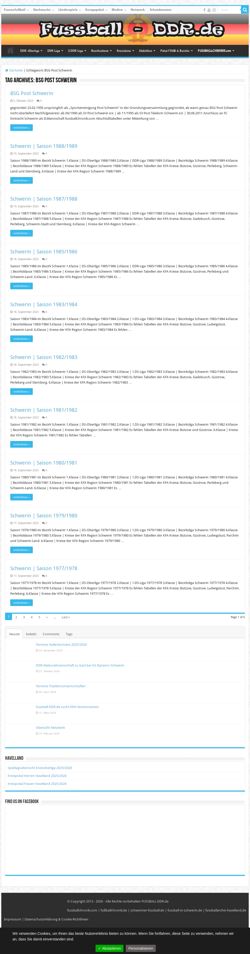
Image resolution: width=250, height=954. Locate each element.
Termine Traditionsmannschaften (61, 686)
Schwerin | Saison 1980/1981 (43, 463)
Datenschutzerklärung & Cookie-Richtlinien (56, 919)
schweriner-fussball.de (147, 910)
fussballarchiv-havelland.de (225, 910)
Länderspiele (68, 10)
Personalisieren (140, 948)
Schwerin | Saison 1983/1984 (43, 304)
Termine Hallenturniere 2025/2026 (61, 645)
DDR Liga (53, 51)
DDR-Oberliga (29, 51)
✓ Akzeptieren (109, 948)
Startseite (10, 50)
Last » (66, 617)
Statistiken (145, 51)
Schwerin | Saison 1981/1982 (43, 410)
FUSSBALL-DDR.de (155, 901)
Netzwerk (138, 10)
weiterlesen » (21, 127)
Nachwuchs (42, 10)
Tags (69, 634)
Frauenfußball (15, 10)
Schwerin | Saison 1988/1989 (43, 146)
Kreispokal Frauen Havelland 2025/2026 (37, 784)
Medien (117, 10)
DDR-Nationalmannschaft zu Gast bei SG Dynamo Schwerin (80, 665)
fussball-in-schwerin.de (185, 910)
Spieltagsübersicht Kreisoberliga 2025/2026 (40, 768)
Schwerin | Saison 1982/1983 (43, 357)
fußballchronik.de (114, 910)
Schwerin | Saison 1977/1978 (43, 568)
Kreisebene (124, 51)
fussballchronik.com (82, 910)
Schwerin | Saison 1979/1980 (43, 515)
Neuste (14, 634)
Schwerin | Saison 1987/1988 (43, 199)
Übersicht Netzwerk (50, 728)
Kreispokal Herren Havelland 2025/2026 (37, 776)
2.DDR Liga (75, 51)
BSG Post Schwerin (31, 93)
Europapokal (94, 10)
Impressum (12, 919)
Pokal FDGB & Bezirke (175, 51)
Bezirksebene (100, 51)
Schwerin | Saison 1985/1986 (43, 252)
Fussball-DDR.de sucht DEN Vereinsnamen (67, 707)
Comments (51, 634)
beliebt (31, 634)
